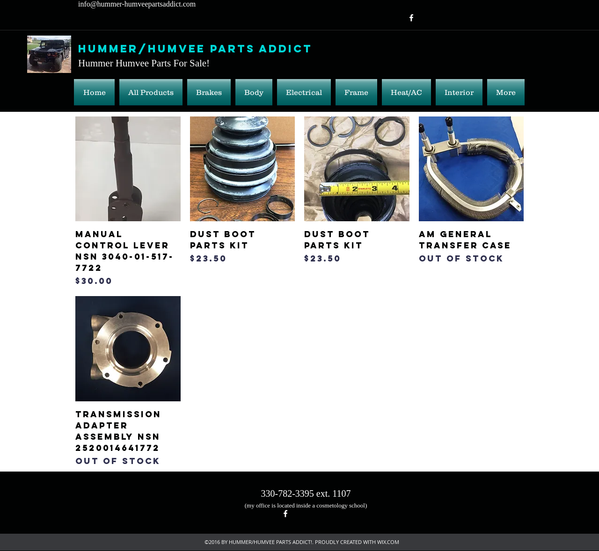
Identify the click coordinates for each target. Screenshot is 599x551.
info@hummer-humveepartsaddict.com (137, 4)
